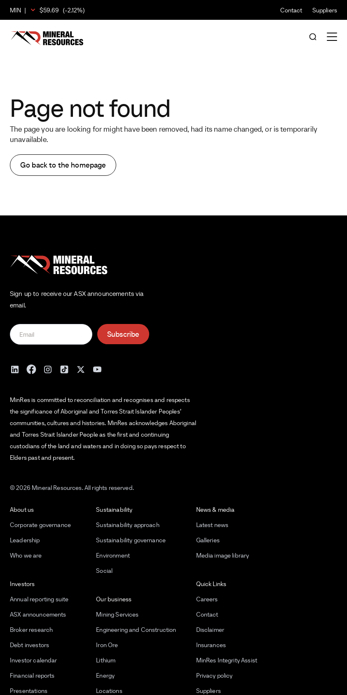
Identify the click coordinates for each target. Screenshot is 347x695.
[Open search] (313, 37)
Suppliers (324, 10)
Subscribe (123, 334)
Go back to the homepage (63, 165)
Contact (291, 10)
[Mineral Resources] (47, 38)
